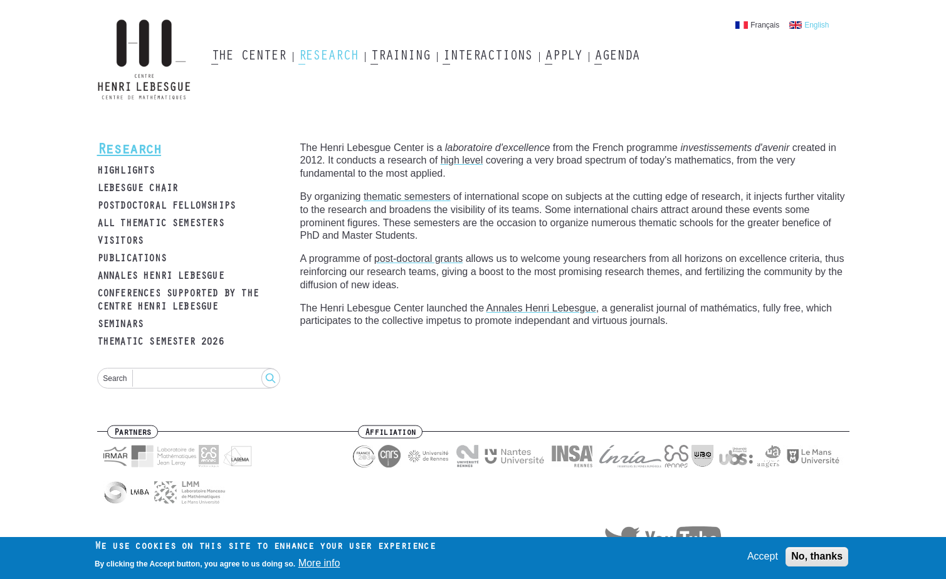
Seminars (120, 325)
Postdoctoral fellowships (166, 207)
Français (764, 25)
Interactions (487, 57)
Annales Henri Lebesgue (160, 277)
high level (462, 160)
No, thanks (817, 558)
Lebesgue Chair (137, 189)
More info (319, 565)
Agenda (616, 57)
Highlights (126, 172)
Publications (131, 259)
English (816, 25)
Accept (762, 558)
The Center (248, 57)
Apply (563, 57)
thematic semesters (407, 196)
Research (328, 57)
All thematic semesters (160, 224)
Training (400, 57)
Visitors (120, 242)
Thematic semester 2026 (160, 343)
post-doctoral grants (418, 258)
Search (115, 378)
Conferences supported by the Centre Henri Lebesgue (178, 301)
